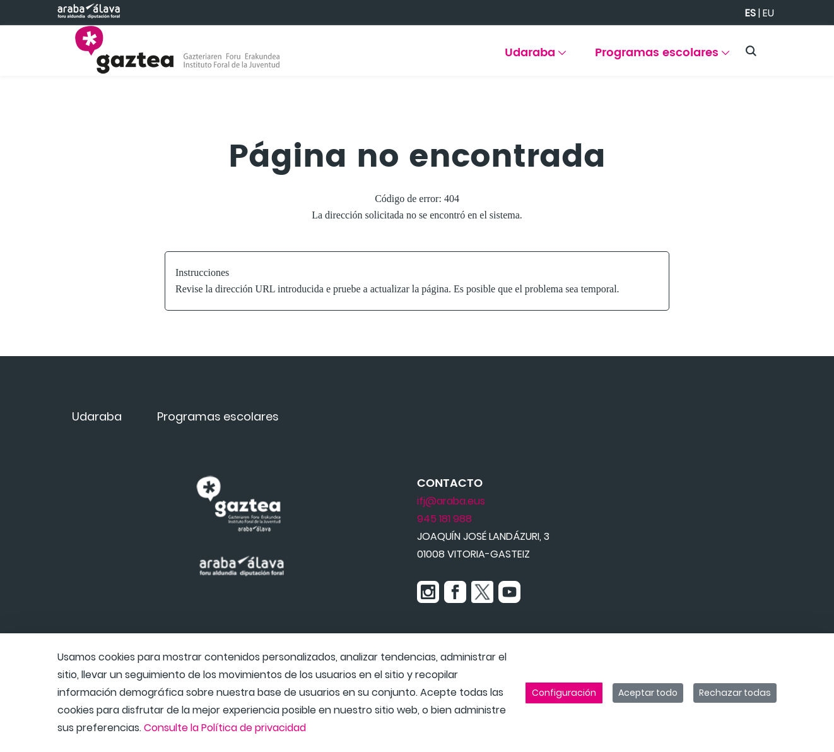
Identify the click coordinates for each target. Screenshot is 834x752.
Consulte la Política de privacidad (225, 727)
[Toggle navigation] (802, 47)
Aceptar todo (648, 692)
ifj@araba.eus (451, 501)
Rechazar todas (735, 692)
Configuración (564, 692)
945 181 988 (444, 518)
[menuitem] (535, 57)
